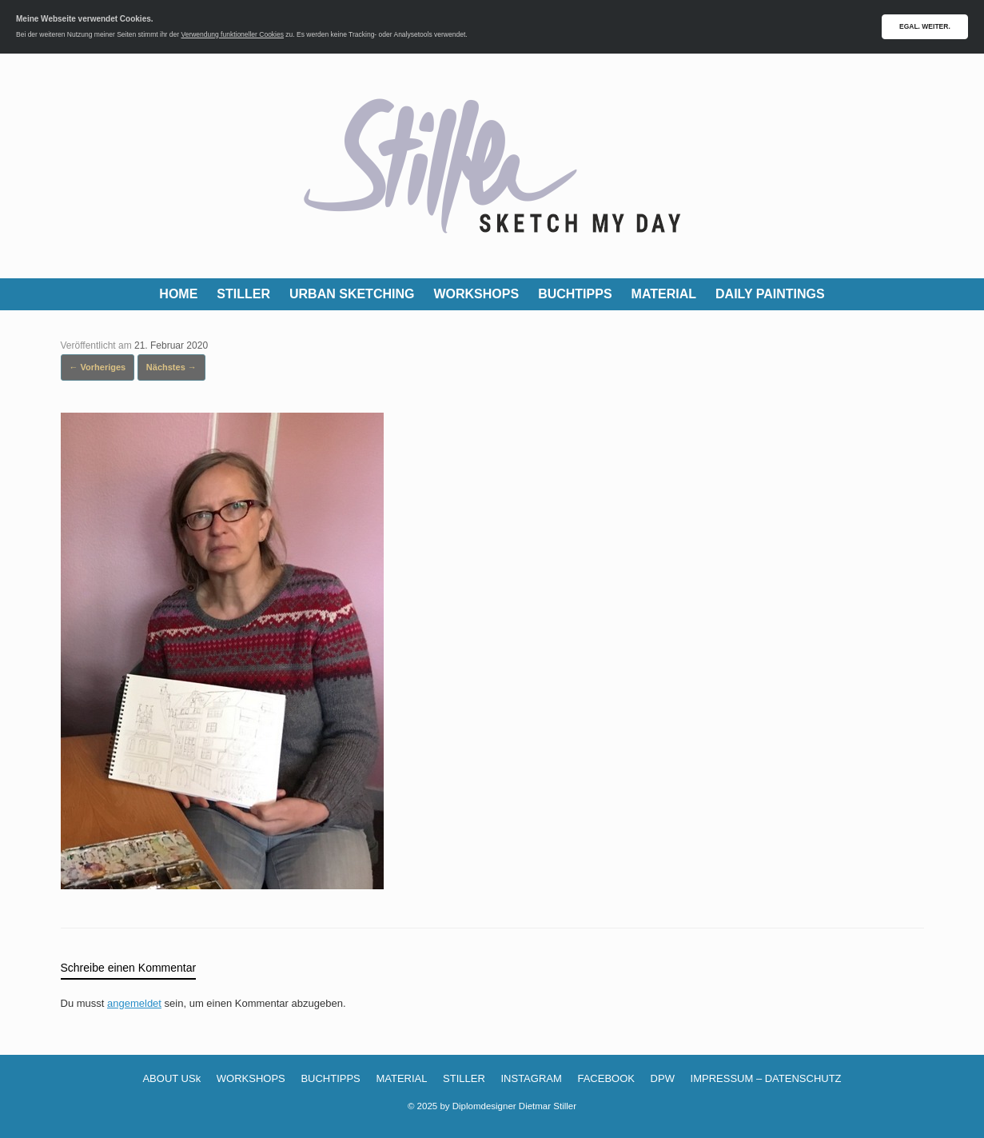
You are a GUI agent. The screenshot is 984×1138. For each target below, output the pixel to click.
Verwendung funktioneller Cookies (232, 34)
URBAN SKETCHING (351, 294)
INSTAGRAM (530, 1078)
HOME (178, 294)
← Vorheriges (98, 367)
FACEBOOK (606, 1078)
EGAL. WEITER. (924, 26)
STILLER (243, 294)
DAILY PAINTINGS (770, 294)
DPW (663, 1078)
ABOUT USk (171, 1078)
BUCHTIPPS (575, 294)
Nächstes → (171, 367)
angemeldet (134, 1003)
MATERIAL (663, 294)
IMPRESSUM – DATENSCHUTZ (766, 1078)
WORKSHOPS (476, 294)
